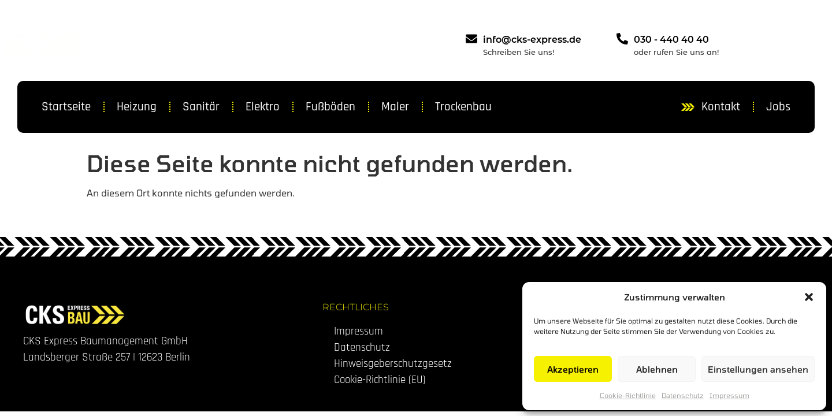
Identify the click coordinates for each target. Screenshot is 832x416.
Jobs (778, 106)
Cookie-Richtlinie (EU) (379, 380)
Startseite (66, 106)
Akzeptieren (573, 369)
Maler (395, 106)
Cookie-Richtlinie (628, 395)
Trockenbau (463, 106)
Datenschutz (683, 395)
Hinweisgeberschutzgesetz (393, 363)
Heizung (137, 106)
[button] (809, 297)
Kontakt (720, 106)
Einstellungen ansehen (758, 369)
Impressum (729, 395)
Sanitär (201, 106)
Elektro (263, 106)
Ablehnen (657, 369)
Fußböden (330, 106)
